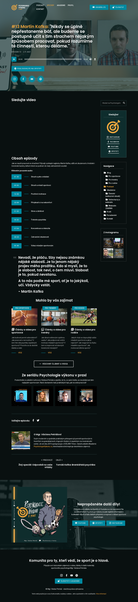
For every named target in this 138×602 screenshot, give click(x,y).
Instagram (113, 137)
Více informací (101, 594)
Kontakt (40, 9)
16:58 (16, 194)
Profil (71, 5)
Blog (109, 173)
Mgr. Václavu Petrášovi (48, 434)
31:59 (16, 211)
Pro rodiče (79, 308)
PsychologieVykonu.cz (43, 446)
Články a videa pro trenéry (53, 331)
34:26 (16, 220)
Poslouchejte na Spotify (28, 68)
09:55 (16, 185)
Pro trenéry (50, 308)
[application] (54, 59)
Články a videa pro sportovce (24, 331)
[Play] (14, 59)
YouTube (113, 146)
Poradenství (112, 215)
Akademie (61, 5)
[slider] (53, 59)
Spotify (113, 151)
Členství (118, 7)
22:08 (16, 202)
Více (20, 353)
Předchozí (46, 460)
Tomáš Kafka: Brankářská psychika (75, 464)
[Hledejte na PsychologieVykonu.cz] (113, 103)
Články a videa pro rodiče (83, 331)
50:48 (16, 246)
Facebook (113, 141)
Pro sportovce (22, 308)
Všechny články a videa (53, 363)
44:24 (16, 237)
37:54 (16, 228)
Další (59, 460)
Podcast (40, 5)
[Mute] (90, 59)
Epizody (50, 5)
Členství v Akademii (69, 581)
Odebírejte (99, 7)
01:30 (16, 177)
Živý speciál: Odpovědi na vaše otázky (35, 466)
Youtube (80, 523)
